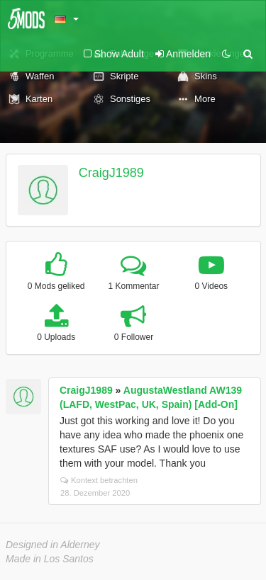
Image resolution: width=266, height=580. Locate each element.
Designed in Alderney (53, 544)
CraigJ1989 (111, 173)
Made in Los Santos (50, 558)
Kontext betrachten (99, 480)
